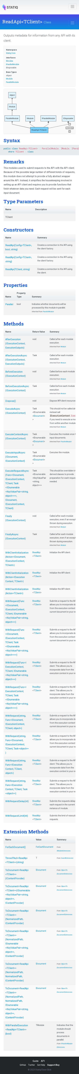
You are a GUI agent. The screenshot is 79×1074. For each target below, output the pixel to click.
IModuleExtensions (64, 851)
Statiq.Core (10, 53)
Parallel (9, 304)
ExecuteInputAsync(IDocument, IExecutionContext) (15, 456)
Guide (36, 1061)
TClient (37, 556)
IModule (9, 61)
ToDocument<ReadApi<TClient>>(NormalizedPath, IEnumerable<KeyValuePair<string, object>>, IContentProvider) (16, 943)
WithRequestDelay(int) (17, 801)
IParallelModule (12, 64)
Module (9, 79)
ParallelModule (12, 82)
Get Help (41, 1065)
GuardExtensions (67, 858)
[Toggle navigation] (72, 6)
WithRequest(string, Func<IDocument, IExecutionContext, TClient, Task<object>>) (17, 744)
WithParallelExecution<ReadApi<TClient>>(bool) (16, 1029)
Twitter (31, 1065)
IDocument (39, 416)
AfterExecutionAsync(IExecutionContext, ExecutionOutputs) (16, 359)
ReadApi (36, 552)
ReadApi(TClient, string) (17, 269)
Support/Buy (53, 1065)
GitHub (23, 1065)
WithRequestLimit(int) (16, 815)
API (43, 1061)
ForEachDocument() (15, 847)
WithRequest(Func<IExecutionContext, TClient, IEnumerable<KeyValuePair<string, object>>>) (16, 671)
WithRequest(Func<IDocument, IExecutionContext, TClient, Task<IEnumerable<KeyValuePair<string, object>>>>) (16, 642)
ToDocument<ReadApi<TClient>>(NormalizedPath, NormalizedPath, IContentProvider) (16, 972)
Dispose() (10, 401)
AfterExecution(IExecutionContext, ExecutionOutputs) (15, 343)
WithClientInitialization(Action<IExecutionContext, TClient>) (16, 577)
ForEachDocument (44, 847)
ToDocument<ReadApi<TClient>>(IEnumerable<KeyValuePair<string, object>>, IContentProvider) (17, 894)
